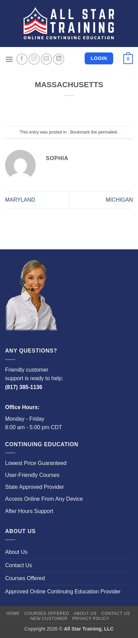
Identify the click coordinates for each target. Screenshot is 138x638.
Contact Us (18, 565)
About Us (16, 552)
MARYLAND (20, 200)
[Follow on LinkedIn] (58, 59)
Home (13, 613)
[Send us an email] (46, 59)
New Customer (48, 618)
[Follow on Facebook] (22, 59)
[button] (9, 59)
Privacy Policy (90, 618)
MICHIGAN (119, 200)
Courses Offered (25, 578)
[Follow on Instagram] (34, 59)
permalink (107, 132)
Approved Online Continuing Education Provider (63, 591)
